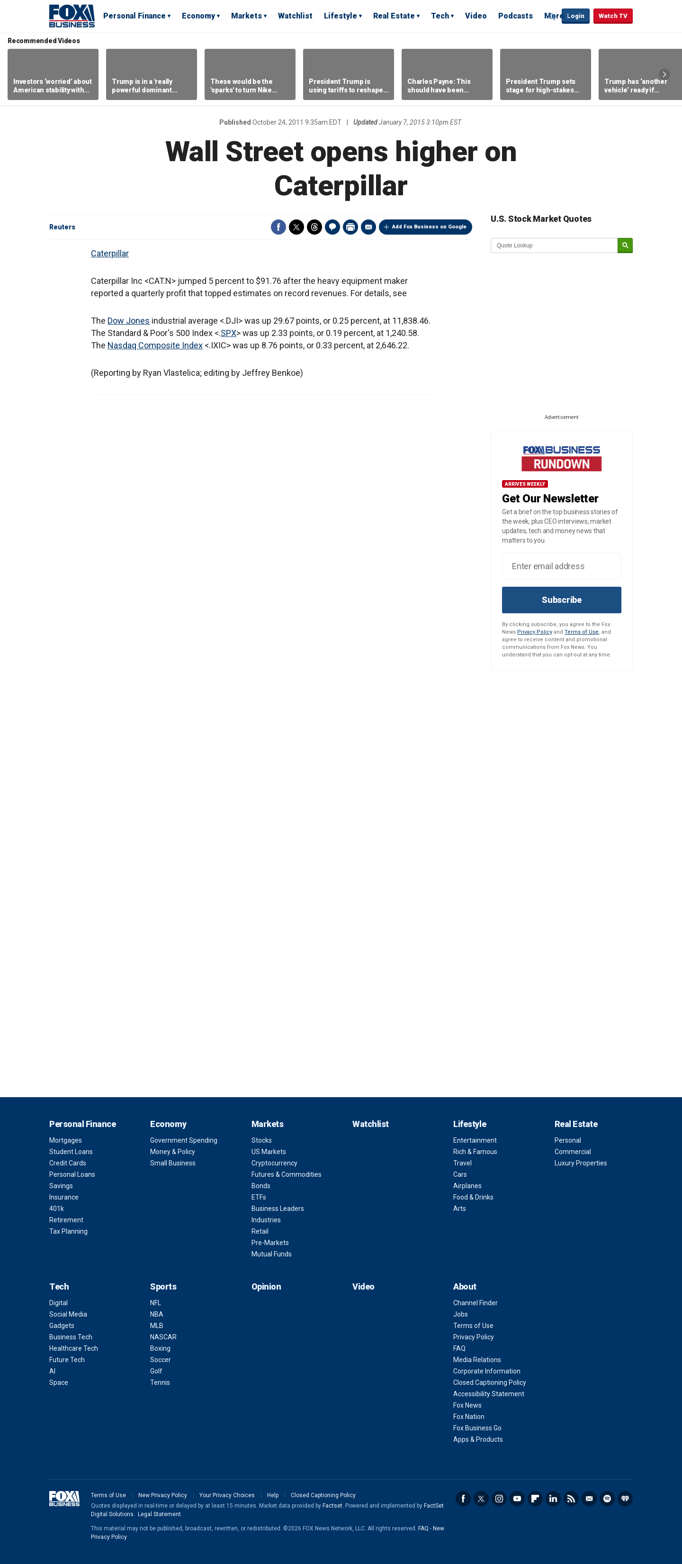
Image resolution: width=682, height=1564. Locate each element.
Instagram (499, 1498)
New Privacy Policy (162, 1495)
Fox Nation (469, 1416)
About (464, 1286)
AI (52, 1371)
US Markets (268, 1151)
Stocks (261, 1140)
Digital (58, 1303)
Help (272, 1495)
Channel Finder (475, 1303)
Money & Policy (172, 1151)
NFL (155, 1303)
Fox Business (72, 15)
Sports (163, 1286)
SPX (228, 333)
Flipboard (535, 1498)
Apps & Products (478, 1439)
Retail (260, 1231)
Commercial (573, 1151)
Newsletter (589, 1498)
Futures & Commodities (286, 1174)
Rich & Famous (475, 1151)
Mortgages (65, 1140)
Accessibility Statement (488, 1394)
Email (368, 227)
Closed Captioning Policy (489, 1382)
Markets (246, 15)
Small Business (173, 1163)
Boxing (160, 1348)
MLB (156, 1325)
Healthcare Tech (73, 1348)
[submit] (625, 246)
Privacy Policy (534, 632)
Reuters (62, 227)
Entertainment (475, 1140)
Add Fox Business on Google (429, 227)
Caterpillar (110, 253)
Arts (459, 1208)
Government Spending (183, 1140)
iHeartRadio (625, 1498)
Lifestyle (340, 15)
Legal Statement (159, 1514)
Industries (266, 1220)
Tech (440, 15)
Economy (198, 15)
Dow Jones (129, 321)
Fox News (467, 1405)
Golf (156, 1371)
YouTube (517, 1498)
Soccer (160, 1360)
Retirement (66, 1220)
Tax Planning (68, 1231)
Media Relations (477, 1360)
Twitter (296, 227)
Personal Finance (134, 15)
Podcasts (515, 15)
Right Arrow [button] (664, 74)
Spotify (607, 1498)
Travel (462, 1163)
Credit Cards (67, 1163)
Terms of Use (582, 632)
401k (56, 1208)
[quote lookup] (555, 245)
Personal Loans (72, 1174)
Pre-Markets (270, 1242)
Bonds (260, 1186)
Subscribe (562, 600)
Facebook (278, 227)
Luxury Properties (581, 1163)
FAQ (459, 1348)
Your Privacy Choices (227, 1495)
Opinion (266, 1286)
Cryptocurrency (274, 1163)
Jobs (460, 1314)
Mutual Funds (271, 1254)
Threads (314, 227)
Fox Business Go (477, 1428)
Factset (332, 1505)
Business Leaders (277, 1208)
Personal (568, 1140)
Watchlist (295, 15)
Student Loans (71, 1151)
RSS (571, 1498)
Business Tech (70, 1337)
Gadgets (61, 1325)
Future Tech (67, 1360)
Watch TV (613, 15)
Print (350, 227)
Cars (460, 1174)
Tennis (160, 1382)
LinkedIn (553, 1498)
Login (575, 15)
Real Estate (394, 15)
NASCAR (163, 1337)
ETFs (258, 1197)
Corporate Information (486, 1371)
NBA (156, 1314)
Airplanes (467, 1186)
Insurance (64, 1197)
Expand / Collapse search (552, 16)
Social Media (68, 1314)
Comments (332, 227)
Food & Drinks (473, 1197)
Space (58, 1382)
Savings (61, 1186)
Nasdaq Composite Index (155, 345)
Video (476, 15)
